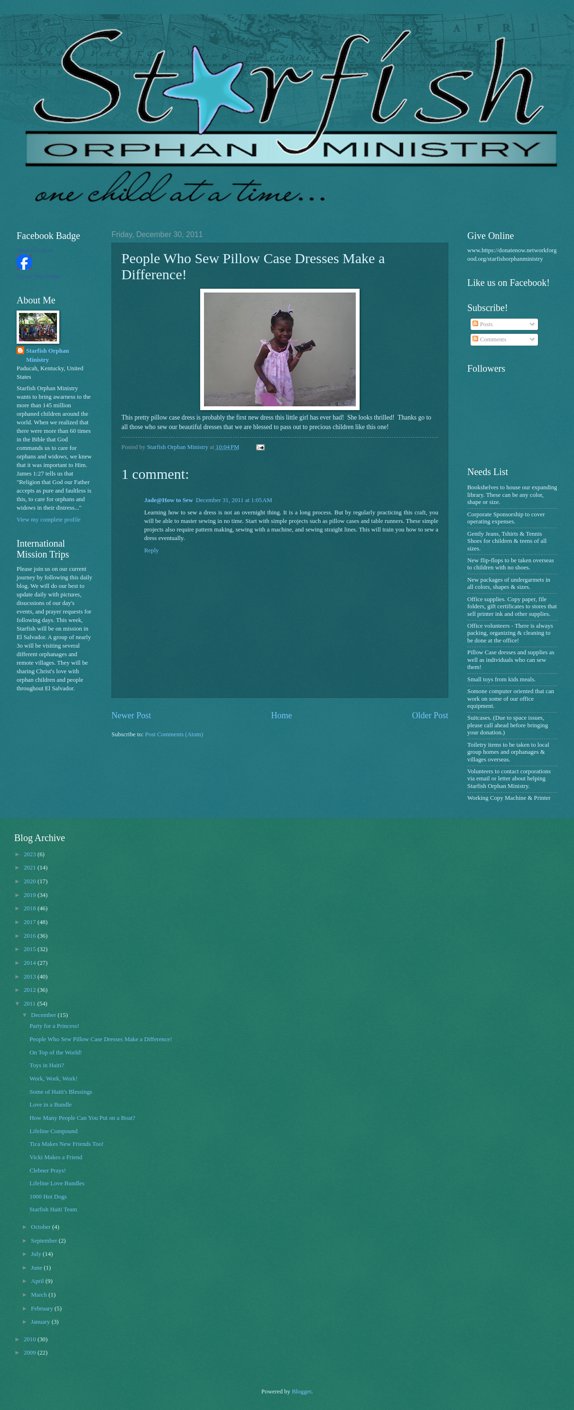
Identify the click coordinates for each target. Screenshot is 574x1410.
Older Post (430, 715)
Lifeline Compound (53, 1131)
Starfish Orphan (35, 250)
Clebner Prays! (47, 1170)
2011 (30, 1003)
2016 (30, 936)
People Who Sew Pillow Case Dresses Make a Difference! (100, 1039)
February (43, 1308)
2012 (30, 990)
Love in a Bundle (50, 1104)
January (41, 1321)
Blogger (301, 1391)
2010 (30, 1339)
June (37, 1267)
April (38, 1281)
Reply (151, 550)
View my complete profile (49, 519)
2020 (30, 881)
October (41, 1227)
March (39, 1294)
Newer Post (131, 715)
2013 (30, 976)
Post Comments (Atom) (174, 734)
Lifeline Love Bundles (56, 1183)
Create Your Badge (39, 276)
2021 (30, 867)
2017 (30, 922)
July (37, 1254)
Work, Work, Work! (53, 1078)
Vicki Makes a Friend (55, 1157)
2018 (30, 908)
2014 (30, 963)
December (44, 1015)
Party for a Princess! (54, 1026)
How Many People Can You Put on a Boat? (82, 1118)
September (44, 1240)
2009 (30, 1352)
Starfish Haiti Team (53, 1209)
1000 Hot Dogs (48, 1196)
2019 (30, 895)
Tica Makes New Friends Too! (66, 1144)
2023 (30, 854)
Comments (489, 339)
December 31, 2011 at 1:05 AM (234, 500)
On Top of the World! (55, 1052)
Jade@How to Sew (168, 500)
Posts (482, 324)
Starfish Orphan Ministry (47, 355)
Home (281, 715)
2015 (30, 949)
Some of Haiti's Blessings (60, 1092)
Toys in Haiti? (46, 1065)
